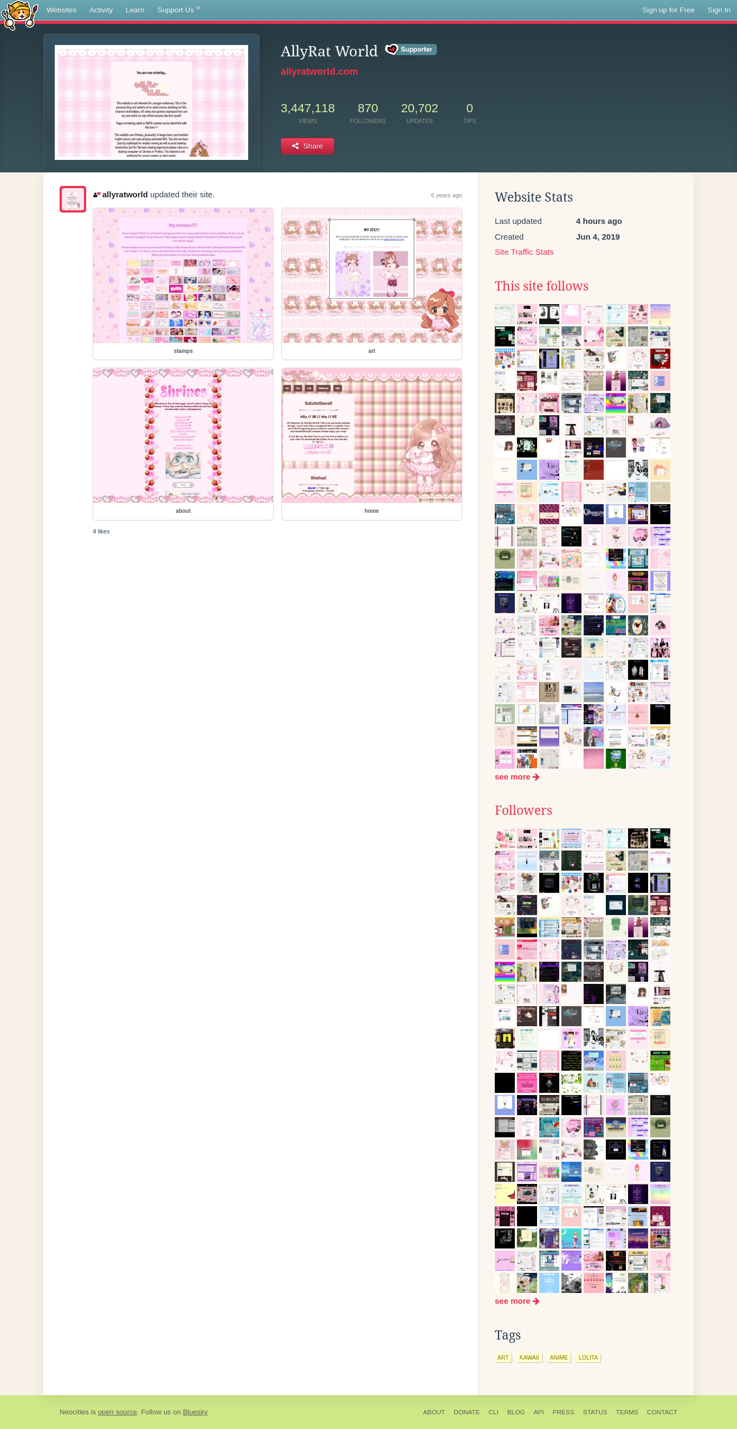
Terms (627, 1412)
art (503, 1357)
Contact (662, 1412)
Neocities (74, 1412)
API (539, 1412)
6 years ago (446, 195)
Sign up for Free (668, 10)
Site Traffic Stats (524, 251)
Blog (516, 1412)
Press (563, 1412)
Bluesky (195, 1412)
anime (559, 1357)
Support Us (179, 10)
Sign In (719, 10)
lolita (588, 1357)
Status (595, 1412)
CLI (494, 1412)
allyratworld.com (319, 71)
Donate (467, 1412)
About (434, 1412)
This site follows (542, 286)
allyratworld (120, 194)
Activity (101, 10)
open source (117, 1412)
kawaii (529, 1357)
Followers (523, 810)
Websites (61, 10)
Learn (135, 10)
